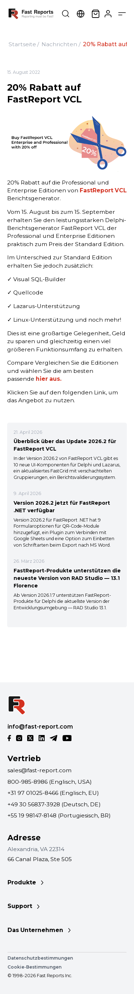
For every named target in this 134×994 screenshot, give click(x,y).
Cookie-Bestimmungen (34, 967)
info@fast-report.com (40, 726)
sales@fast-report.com (39, 770)
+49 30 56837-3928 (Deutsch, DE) (54, 804)
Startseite (22, 44)
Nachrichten (59, 44)
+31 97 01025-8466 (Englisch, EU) (53, 792)
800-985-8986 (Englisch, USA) (50, 781)
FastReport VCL (103, 190)
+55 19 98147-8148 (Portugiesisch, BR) (59, 815)
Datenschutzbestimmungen (40, 958)
